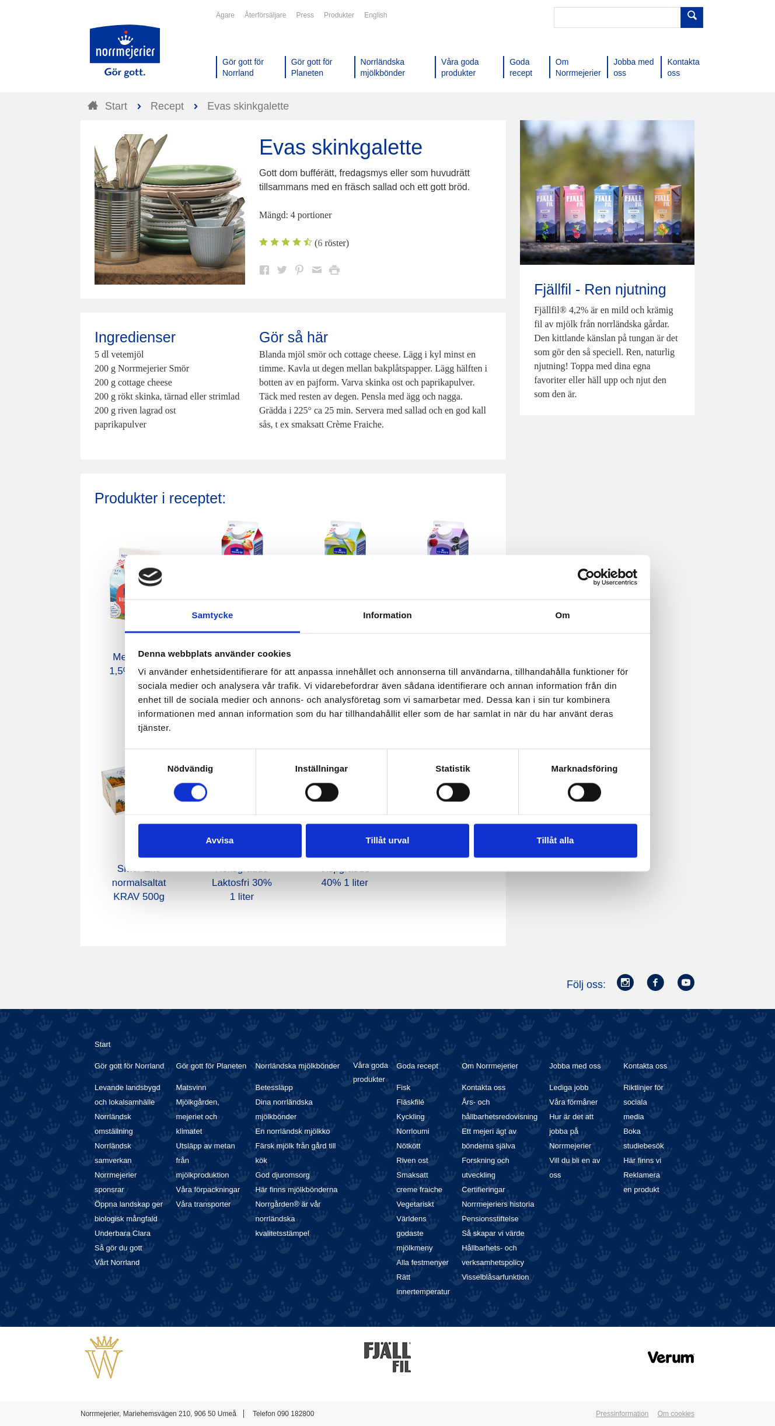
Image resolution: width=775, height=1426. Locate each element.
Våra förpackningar (208, 1189)
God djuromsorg (282, 1175)
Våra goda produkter (370, 1072)
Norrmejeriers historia (498, 1204)
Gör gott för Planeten (211, 1065)
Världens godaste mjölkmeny (414, 1233)
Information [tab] (387, 616)
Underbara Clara (123, 1233)
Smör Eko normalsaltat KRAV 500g (139, 882)
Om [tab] (562, 616)
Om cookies (676, 1414)
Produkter (339, 15)
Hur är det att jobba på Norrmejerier (571, 1131)
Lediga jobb (568, 1087)
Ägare (225, 15)
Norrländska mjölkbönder (297, 1065)
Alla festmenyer (422, 1262)
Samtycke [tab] (212, 616)
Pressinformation (622, 1414)
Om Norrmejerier (490, 1065)
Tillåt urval (388, 841)
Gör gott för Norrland (129, 1065)
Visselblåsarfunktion (495, 1277)
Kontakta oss (483, 1087)
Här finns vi (642, 1160)
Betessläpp (273, 1087)
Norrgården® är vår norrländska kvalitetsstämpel (287, 1219)
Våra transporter (203, 1204)
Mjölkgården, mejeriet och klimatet (197, 1117)
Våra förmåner (573, 1102)
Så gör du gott (118, 1247)
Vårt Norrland (117, 1262)
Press (305, 15)
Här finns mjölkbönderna (296, 1189)
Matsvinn (191, 1087)
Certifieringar (483, 1189)
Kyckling (410, 1116)
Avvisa (220, 841)
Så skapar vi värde (493, 1233)
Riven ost (412, 1160)
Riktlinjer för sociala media (643, 1102)
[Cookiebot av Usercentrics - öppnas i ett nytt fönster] (586, 577)
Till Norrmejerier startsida (125, 51)
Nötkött (408, 1145)
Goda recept (417, 1065)
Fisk (403, 1087)
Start (102, 1044)
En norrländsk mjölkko (292, 1131)
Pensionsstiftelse (490, 1218)
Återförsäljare (265, 15)
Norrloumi (412, 1131)
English (375, 15)
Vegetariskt (415, 1204)
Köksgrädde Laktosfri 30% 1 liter (242, 882)
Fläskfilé (410, 1102)
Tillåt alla (555, 841)
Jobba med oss (575, 1065)
